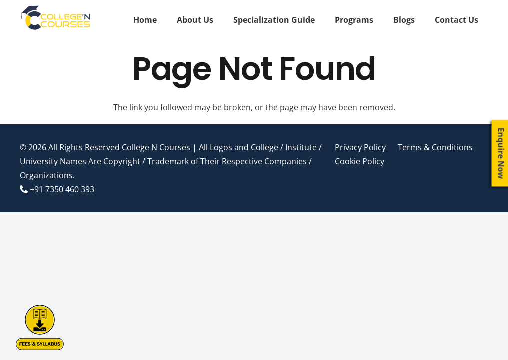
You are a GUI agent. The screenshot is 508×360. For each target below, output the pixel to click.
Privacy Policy (360, 147)
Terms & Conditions (435, 147)
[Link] (56, 20)
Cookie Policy (359, 161)
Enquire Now (501, 154)
